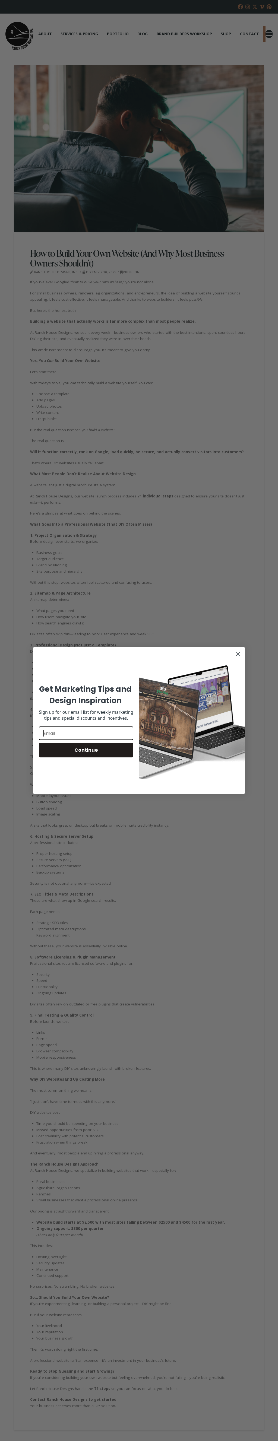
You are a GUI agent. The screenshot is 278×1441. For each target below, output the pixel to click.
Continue (86, 750)
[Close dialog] (238, 654)
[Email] (86, 733)
